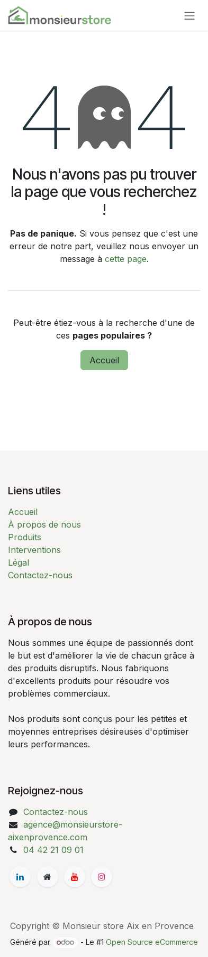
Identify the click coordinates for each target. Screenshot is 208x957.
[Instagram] (101, 876)
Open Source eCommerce (152, 941)
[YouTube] (74, 876)
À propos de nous (44, 524)
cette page (126, 259)
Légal (18, 562)
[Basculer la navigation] (189, 15)
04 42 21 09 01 (53, 850)
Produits (24, 537)
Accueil (104, 360)
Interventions (34, 550)
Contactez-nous (40, 575)
